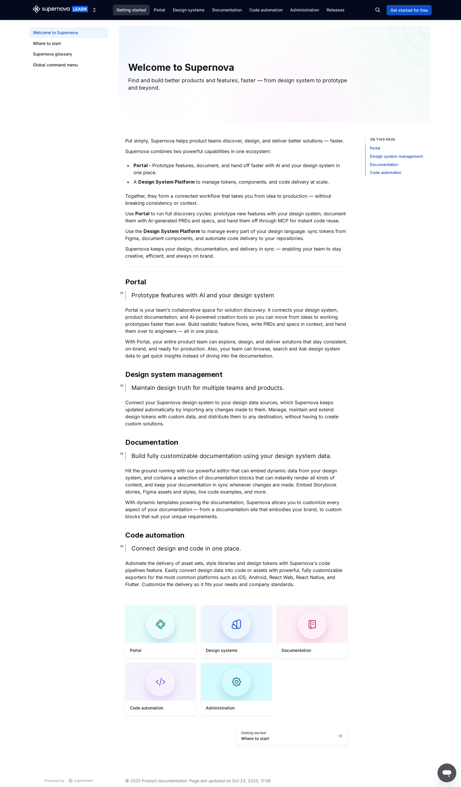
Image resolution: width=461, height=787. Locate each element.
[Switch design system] (94, 10)
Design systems (189, 9)
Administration (304, 9)
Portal (159, 9)
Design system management (396, 156)
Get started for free (409, 10)
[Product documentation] (60, 10)
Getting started (131, 9)
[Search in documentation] (378, 10)
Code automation (266, 9)
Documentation (227, 9)
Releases (336, 9)
